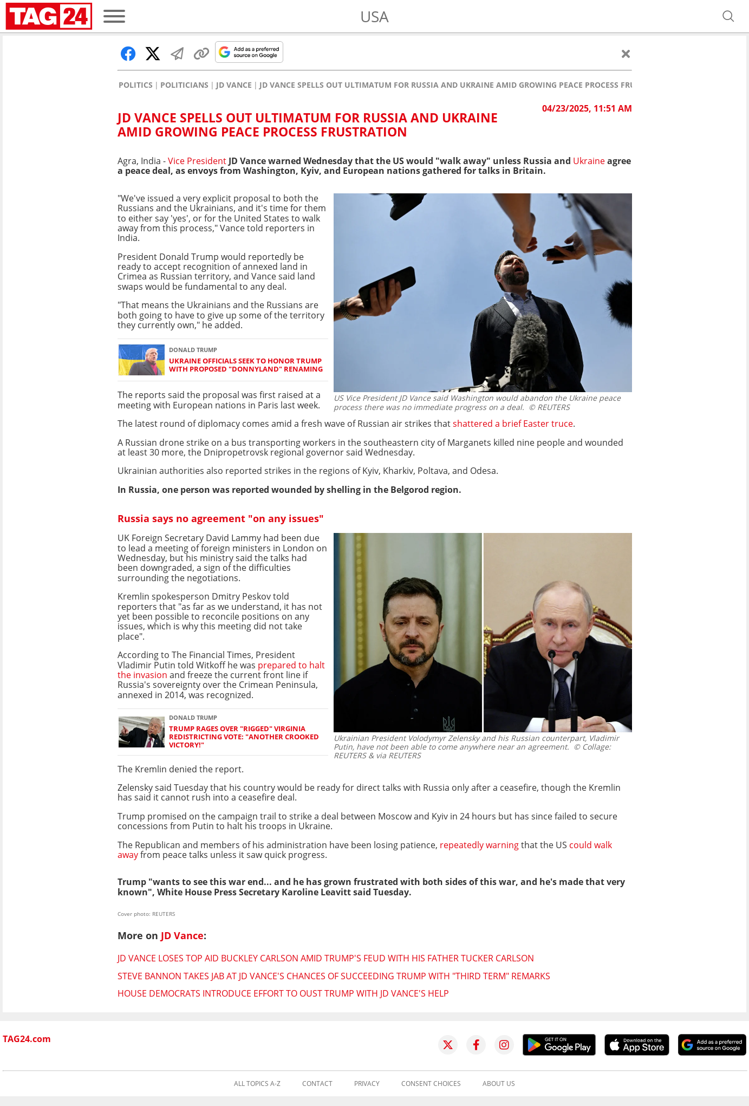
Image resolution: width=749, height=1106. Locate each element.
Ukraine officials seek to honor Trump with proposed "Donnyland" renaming (246, 365)
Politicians (184, 85)
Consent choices (431, 1084)
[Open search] (728, 16)
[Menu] (114, 16)
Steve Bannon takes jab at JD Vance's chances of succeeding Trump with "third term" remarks (334, 976)
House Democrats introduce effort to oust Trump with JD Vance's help (283, 993)
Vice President (198, 161)
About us (499, 1084)
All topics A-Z (257, 1084)
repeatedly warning (479, 845)
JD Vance (234, 85)
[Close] (626, 54)
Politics (136, 85)
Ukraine (589, 161)
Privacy (367, 1084)
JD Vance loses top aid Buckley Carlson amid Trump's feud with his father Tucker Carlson (326, 958)
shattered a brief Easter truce (513, 424)
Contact (317, 1084)
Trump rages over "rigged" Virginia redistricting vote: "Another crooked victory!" (244, 737)
